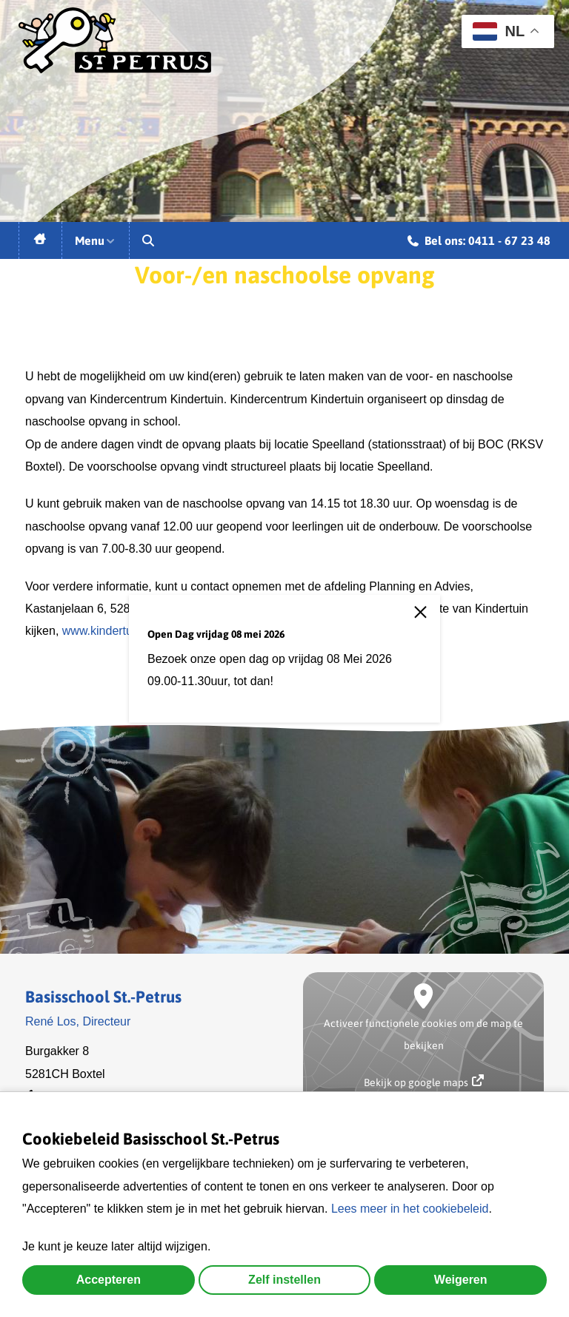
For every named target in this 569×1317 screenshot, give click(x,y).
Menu (95, 240)
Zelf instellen (284, 1279)
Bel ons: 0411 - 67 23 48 (478, 242)
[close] (427, 621)
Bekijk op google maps (424, 1081)
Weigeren (461, 1279)
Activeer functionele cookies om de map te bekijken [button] (423, 1034)
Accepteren (108, 1279)
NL (499, 31)
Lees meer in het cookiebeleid (410, 1208)
